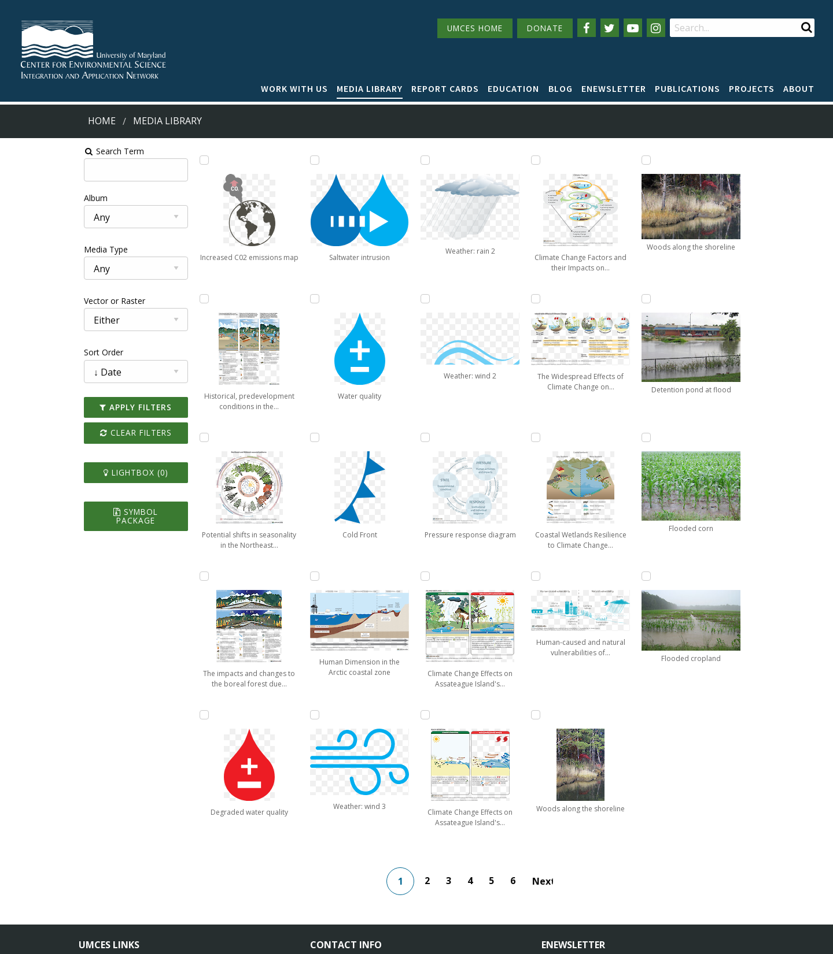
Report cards (445, 88)
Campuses (99, 849)
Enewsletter (613, 88)
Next (554, 742)
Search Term (38, 151)
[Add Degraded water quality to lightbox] (265, 160)
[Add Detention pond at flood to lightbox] (719, 298)
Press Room (208, 891)
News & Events (214, 849)
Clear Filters (72, 432)
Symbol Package (71, 511)
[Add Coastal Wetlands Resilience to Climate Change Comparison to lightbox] (606, 298)
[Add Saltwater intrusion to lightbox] (265, 298)
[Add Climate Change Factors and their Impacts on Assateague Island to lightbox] (492, 576)
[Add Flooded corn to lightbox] (719, 437)
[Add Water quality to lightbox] (265, 437)
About (798, 88)
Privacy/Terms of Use (343, 938)
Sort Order (27, 352)
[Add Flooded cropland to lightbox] (719, 576)
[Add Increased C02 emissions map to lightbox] (152, 160)
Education (513, 88)
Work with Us (294, 88)
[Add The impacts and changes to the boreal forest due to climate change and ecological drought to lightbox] (152, 576)
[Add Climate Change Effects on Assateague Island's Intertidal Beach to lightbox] (492, 437)
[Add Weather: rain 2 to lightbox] (379, 437)
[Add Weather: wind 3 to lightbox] (379, 298)
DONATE (545, 28)
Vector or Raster (38, 300)
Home (102, 120)
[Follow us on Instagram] (656, 27)
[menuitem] (294, 89)
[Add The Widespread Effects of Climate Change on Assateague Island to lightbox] (606, 160)
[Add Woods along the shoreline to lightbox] (606, 576)
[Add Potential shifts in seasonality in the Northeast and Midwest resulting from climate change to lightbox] (152, 437)
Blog (560, 88)
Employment (209, 869)
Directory (96, 869)
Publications (687, 88)
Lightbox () (71, 472)
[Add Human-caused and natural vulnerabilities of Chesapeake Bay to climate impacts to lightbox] (606, 437)
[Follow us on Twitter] (609, 27)
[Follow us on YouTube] (633, 27)
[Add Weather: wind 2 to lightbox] (379, 576)
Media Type (29, 249)
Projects (752, 88)
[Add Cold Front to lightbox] (265, 576)
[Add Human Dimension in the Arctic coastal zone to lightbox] (379, 160)
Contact (340, 880)
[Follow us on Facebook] (586, 27)
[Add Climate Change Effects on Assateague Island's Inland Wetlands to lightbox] (492, 298)
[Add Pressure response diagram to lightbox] (492, 160)
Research (96, 891)
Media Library (370, 88)
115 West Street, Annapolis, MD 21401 (393, 829)
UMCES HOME (475, 28)
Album (19, 197)
